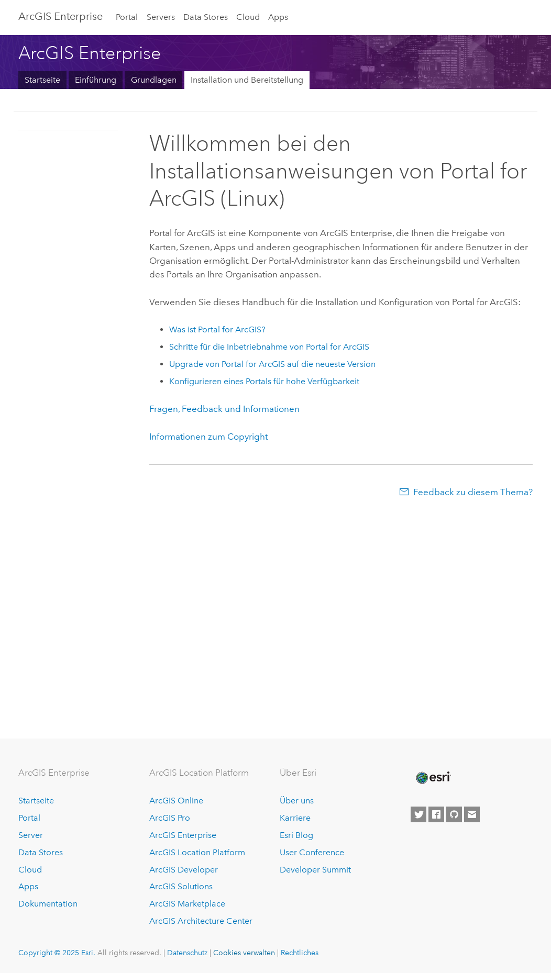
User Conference (312, 852)
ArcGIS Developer (183, 870)
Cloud (248, 17)
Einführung (95, 80)
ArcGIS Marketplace (187, 904)
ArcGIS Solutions (181, 886)
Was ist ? (217, 329)
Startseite (42, 80)
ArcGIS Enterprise (60, 16)
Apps (278, 17)
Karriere (295, 818)
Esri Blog (296, 835)
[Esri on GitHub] (454, 814)
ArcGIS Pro (169, 818)
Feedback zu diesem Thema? (473, 492)
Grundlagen (154, 80)
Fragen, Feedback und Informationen (224, 409)
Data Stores (205, 17)
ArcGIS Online (176, 801)
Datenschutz (187, 952)
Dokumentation (48, 904)
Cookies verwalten (244, 952)
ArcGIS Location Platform (197, 852)
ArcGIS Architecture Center (200, 921)
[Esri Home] (432, 778)
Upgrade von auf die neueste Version (272, 364)
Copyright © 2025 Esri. (56, 952)
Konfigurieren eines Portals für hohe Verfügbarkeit (264, 381)
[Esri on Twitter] (418, 814)
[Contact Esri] (472, 814)
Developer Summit (315, 870)
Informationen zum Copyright (208, 436)
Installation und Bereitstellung (247, 80)
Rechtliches (299, 952)
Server (30, 835)
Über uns (297, 801)
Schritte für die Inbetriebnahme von (269, 347)
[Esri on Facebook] (436, 814)
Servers (161, 17)
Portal (127, 17)
